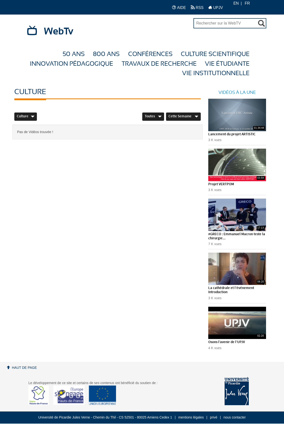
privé (213, 417)
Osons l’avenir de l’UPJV (226, 342)
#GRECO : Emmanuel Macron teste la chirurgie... (236, 236)
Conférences (150, 54)
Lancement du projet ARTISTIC (232, 134)
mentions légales (191, 417)
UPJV (215, 7)
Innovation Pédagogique (71, 64)
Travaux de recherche (159, 64)
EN (236, 3)
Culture (25, 116)
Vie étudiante (227, 64)
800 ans (106, 54)
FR (247, 3)
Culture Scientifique (215, 54)
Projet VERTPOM (221, 184)
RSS (197, 7)
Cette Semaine (183, 116)
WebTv (58, 31)
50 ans (74, 54)
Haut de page (24, 368)
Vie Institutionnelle (216, 73)
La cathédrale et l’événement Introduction (231, 290)
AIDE (179, 7)
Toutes (153, 116)
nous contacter (235, 417)
